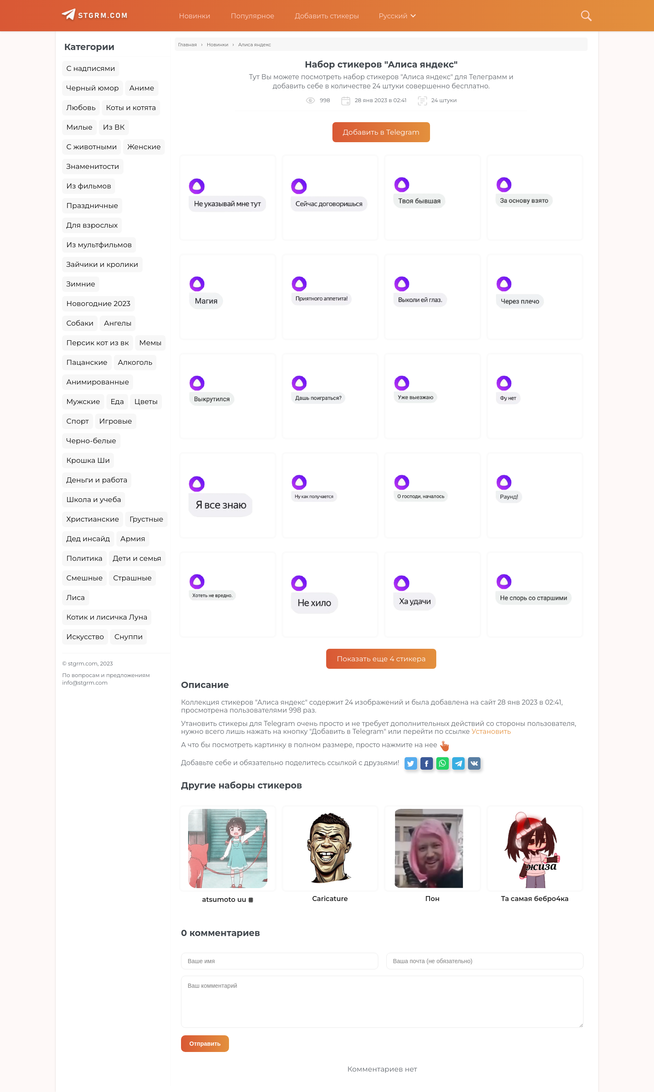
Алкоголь (135, 362)
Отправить (205, 1043)
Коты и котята (131, 107)
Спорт (77, 421)
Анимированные (97, 382)
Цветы (146, 401)
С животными (91, 147)
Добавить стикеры (320, 16)
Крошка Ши (88, 460)
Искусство (85, 637)
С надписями (90, 68)
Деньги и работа (96, 480)
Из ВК (114, 127)
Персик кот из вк (97, 343)
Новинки (188, 16)
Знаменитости (92, 166)
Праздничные (92, 205)
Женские (144, 147)
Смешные (84, 578)
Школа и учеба (93, 499)
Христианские (92, 519)
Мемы (150, 343)
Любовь (81, 107)
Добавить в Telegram (381, 132)
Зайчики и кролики (102, 264)
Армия (133, 539)
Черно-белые (91, 441)
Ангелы (117, 323)
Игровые (115, 421)
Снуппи (128, 637)
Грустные (146, 519)
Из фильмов (88, 186)
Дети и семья (137, 558)
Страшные (132, 578)
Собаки (79, 323)
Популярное (246, 16)
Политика (84, 558)
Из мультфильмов (99, 245)
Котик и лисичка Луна (106, 617)
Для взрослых (92, 225)
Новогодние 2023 (98, 303)
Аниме (141, 88)
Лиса (75, 597)
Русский (387, 16)
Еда (117, 401)
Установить (491, 732)
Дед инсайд (88, 539)
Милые (79, 127)
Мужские (83, 401)
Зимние (80, 284)
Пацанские (87, 362)
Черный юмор (92, 88)
